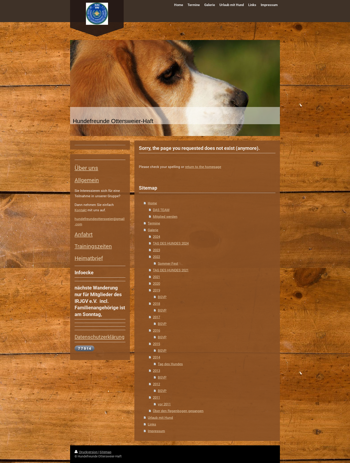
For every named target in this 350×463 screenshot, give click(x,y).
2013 (156, 370)
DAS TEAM (161, 209)
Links (152, 424)
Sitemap (105, 452)
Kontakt (81, 210)
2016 (156, 330)
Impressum (156, 431)
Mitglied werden (165, 216)
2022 (156, 256)
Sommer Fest (168, 263)
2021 (156, 276)
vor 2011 (164, 404)
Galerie (153, 230)
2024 (156, 236)
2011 (156, 397)
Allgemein (87, 180)
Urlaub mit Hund (160, 417)
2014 (156, 357)
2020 (156, 283)
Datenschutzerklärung (100, 336)
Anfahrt (84, 234)
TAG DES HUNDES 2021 (171, 270)
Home (152, 203)
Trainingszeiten (93, 246)
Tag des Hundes (170, 364)
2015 (156, 343)
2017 (156, 317)
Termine (154, 223)
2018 (156, 303)
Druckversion (86, 452)
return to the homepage (203, 166)
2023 (156, 250)
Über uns (86, 168)
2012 (156, 384)
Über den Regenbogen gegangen (178, 411)
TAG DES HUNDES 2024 (171, 243)
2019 (156, 290)
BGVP (162, 297)
